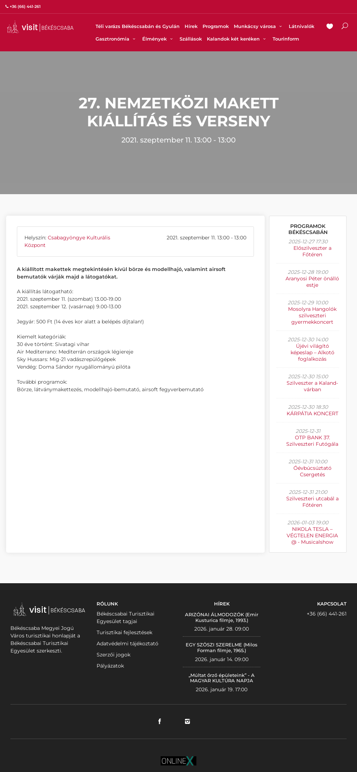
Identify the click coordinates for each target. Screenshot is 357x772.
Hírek (191, 26)
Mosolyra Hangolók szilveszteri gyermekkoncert (312, 315)
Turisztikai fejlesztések (124, 632)
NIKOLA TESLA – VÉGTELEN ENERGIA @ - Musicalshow (312, 535)
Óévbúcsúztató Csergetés (312, 471)
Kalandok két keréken (237, 39)
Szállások (191, 39)
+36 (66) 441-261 (327, 613)
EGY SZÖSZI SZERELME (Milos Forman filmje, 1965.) (222, 647)
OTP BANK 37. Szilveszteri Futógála (312, 440)
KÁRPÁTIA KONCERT (312, 413)
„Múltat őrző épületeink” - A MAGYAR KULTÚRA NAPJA (222, 678)
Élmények (158, 39)
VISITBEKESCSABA (40, 26)
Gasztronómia (116, 39)
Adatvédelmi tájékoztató (127, 643)
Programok (216, 26)
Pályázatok (110, 666)
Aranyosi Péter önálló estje (312, 281)
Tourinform (286, 39)
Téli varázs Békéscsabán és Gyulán (138, 26)
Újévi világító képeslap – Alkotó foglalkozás (312, 352)
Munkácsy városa (259, 26)
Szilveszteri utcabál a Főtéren (312, 501)
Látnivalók (301, 26)
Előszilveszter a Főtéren (312, 251)
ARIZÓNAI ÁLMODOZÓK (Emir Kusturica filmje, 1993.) (221, 617)
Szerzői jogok (113, 654)
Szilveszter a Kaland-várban (312, 386)
